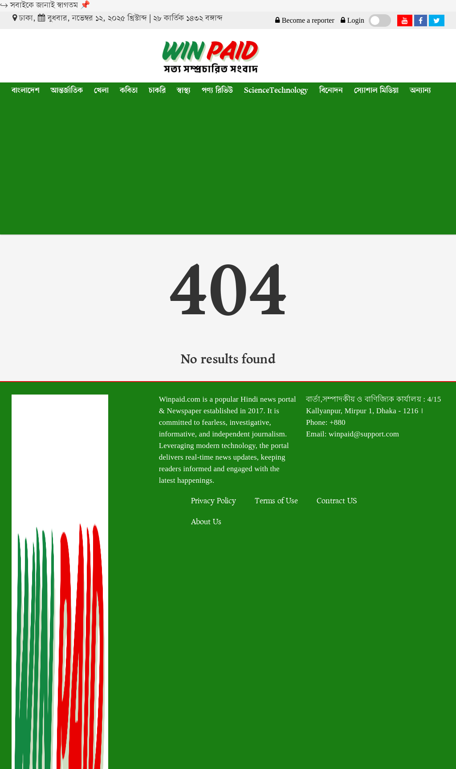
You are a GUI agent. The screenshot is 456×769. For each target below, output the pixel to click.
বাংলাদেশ (26, 90)
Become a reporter (303, 20)
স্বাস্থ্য (184, 90)
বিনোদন (331, 90)
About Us (206, 522)
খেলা (101, 90)
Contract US (337, 501)
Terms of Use (276, 501)
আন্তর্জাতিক (67, 90)
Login (351, 20)
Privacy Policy (213, 501)
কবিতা (129, 90)
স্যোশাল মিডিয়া (376, 90)
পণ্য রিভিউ (217, 90)
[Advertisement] (228, 167)
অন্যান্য (420, 90)
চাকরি (157, 90)
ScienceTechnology (276, 90)
